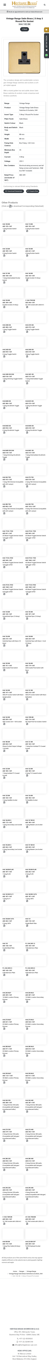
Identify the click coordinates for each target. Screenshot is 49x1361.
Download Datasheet (13, 191)
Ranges (21, 1271)
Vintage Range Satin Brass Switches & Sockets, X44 (26, 1274)
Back (24, 29)
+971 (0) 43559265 (26, 1339)
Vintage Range (31, 1271)
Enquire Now (32, 191)
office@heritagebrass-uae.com (26, 1345)
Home (15, 1271)
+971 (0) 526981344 (26, 1342)
